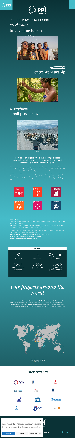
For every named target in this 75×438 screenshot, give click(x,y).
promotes (57, 66)
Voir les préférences (35, 433)
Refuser (22, 433)
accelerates (19, 25)
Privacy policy (45, 432)
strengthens (19, 108)
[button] (41, 420)
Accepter (8, 433)
